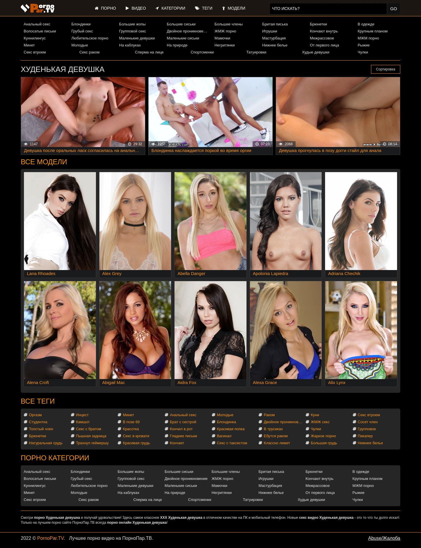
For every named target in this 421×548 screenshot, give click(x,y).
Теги (203, 8)
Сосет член (368, 422)
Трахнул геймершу (92, 443)
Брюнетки (318, 24)
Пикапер (365, 436)
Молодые (79, 45)
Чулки (363, 52)
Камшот (83, 422)
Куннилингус (35, 38)
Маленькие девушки (137, 38)
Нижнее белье (274, 45)
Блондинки (81, 24)
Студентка (38, 422)
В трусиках (273, 429)
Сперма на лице (149, 52)
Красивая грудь (136, 443)
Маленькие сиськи (183, 38)
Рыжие (364, 45)
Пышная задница (91, 436)
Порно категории (55, 458)
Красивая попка (231, 429)
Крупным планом (372, 31)
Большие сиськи (181, 24)
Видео (136, 8)
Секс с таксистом (232, 443)
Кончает (177, 443)
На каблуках (130, 45)
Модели (233, 8)
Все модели (44, 162)
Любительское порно (89, 38)
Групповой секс (132, 31)
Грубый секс (82, 31)
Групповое (367, 429)
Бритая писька (275, 24)
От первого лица (324, 45)
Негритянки (225, 45)
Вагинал (224, 436)
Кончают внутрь (324, 31)
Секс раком (89, 52)
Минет (29, 45)
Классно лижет (277, 443)
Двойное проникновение (188, 31)
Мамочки (222, 38)
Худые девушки (315, 52)
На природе (177, 45)
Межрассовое (322, 38)
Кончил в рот (181, 429)
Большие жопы (132, 24)
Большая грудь (324, 443)
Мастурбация (274, 38)
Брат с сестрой (183, 422)
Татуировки (256, 52)
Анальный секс (37, 24)
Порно (105, 8)
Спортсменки (202, 52)
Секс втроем (35, 52)
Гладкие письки (183, 436)
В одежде (366, 24)
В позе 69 (131, 422)
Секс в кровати (136, 436)
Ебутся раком (276, 436)
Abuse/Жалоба (384, 538)
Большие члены (229, 24)
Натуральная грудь (46, 443)
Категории (170, 8)
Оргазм (35, 415)
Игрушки (269, 31)
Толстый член (41, 429)
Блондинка (226, 422)
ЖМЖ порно (225, 31)
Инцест (82, 415)
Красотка (131, 429)
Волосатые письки (40, 31)
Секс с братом (88, 429)
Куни (315, 415)
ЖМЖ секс (320, 422)
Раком (269, 415)
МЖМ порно (368, 38)
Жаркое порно (323, 436)
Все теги (38, 401)
